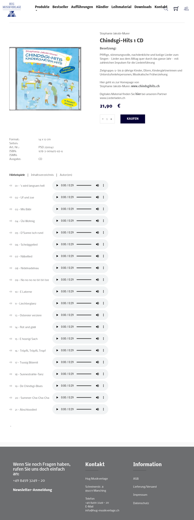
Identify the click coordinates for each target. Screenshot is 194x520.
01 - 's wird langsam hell (30, 185)
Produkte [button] (42, 7)
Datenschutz (141, 503)
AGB (136, 478)
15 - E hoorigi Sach (26, 339)
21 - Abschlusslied (26, 409)
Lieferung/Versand (145, 486)
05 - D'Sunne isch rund (29, 233)
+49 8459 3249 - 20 (29, 481)
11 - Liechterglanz (25, 303)
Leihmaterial (121, 7)
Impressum (140, 494)
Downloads (143, 7)
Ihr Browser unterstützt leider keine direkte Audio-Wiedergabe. (80, 185)
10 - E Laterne (23, 291)
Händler (102, 7)
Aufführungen (82, 7)
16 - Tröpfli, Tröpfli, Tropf (30, 350)
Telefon (89, 498)
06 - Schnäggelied (26, 244)
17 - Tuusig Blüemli (26, 362)
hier (138, 94)
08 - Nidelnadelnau (27, 268)
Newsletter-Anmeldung (32, 490)
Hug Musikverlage (96, 478)
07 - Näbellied (23, 256)
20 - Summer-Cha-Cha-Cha (32, 398)
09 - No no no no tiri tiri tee (32, 280)
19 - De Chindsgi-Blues (29, 386)
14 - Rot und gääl (25, 327)
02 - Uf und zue (24, 197)
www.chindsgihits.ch (145, 86)
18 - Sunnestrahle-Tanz (29, 374)
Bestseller (60, 7)
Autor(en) (66, 175)
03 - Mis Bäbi (23, 209)
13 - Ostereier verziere (28, 315)
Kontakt (161, 7)
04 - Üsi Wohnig (25, 221)
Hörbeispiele (17, 175)
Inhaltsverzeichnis (42, 175)
